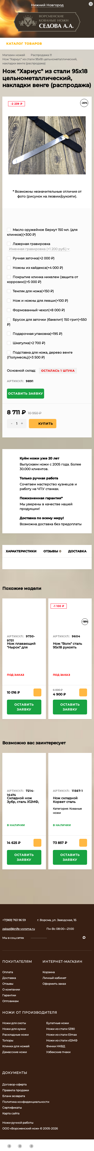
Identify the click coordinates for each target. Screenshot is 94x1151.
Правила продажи (15, 1090)
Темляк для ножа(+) (30, 291)
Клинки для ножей (15, 1046)
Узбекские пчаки (58, 1052)
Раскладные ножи (15, 1034)
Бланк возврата (13, 1096)
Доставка (9, 978)
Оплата (7, 972)
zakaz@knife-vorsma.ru (18, 929)
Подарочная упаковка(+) (34, 334)
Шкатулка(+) (26, 343)
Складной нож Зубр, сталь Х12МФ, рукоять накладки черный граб (23, 803)
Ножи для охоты (14, 1023)
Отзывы (7, 983)
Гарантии (9, 995)
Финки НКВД (55, 1046)
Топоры (7, 1040)
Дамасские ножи (14, 1052)
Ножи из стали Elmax (61, 1034)
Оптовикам (10, 1001)
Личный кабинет (54, 978)
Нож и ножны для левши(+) (37, 301)
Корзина (48, 972)
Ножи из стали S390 (60, 1029)
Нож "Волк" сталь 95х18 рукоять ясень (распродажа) (67, 649)
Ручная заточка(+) (31, 258)
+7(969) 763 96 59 (14, 920)
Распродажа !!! (41, 55)
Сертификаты (12, 1107)
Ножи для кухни (14, 1029)
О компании (11, 989)
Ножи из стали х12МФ (61, 1040)
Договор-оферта (14, 1084)
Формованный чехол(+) (36, 310)
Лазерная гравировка (28, 244)
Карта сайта (10, 1113)
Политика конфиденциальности (25, 1102)
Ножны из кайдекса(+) (35, 268)
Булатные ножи (57, 1023)
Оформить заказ (54, 983)
